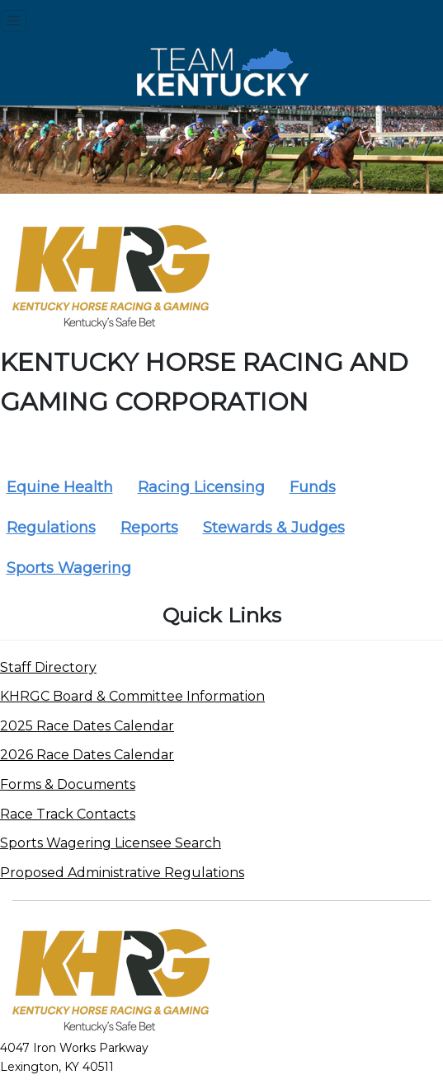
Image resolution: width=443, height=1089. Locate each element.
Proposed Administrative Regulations (122, 872)
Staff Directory (48, 667)
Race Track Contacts (67, 814)
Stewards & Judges (274, 528)
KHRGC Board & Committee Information (132, 696)
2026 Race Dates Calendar (87, 755)
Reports (149, 528)
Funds (313, 487)
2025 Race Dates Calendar (87, 726)
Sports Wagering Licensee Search (110, 843)
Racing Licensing (201, 487)
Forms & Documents (67, 784)
